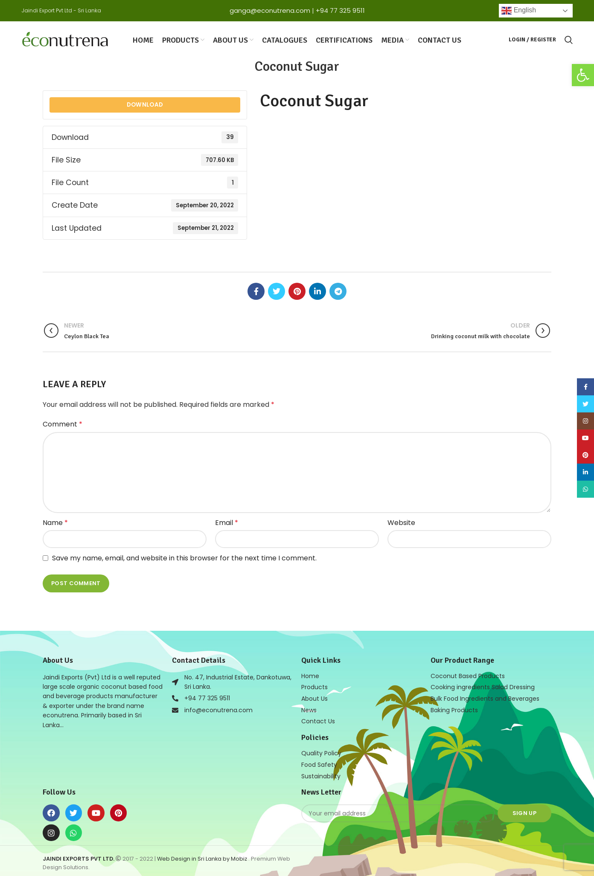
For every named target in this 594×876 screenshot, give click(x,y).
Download (145, 104)
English (518, 11)
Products (314, 686)
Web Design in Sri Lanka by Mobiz (202, 855)
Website (401, 522)
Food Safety (319, 762)
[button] (583, 75)
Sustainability (321, 773)
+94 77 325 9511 (340, 10)
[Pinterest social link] (297, 290)
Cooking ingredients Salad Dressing (483, 686)
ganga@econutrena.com (270, 10)
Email (226, 522)
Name (55, 522)
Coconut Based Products (468, 675)
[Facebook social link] (256, 290)
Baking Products (454, 708)
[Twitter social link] (276, 290)
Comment (62, 423)
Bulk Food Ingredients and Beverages (485, 697)
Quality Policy (321, 751)
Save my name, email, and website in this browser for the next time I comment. (184, 557)
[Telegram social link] (337, 290)
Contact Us (318, 719)
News (309, 708)
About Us (314, 697)
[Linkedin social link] (317, 290)
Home (310, 675)
